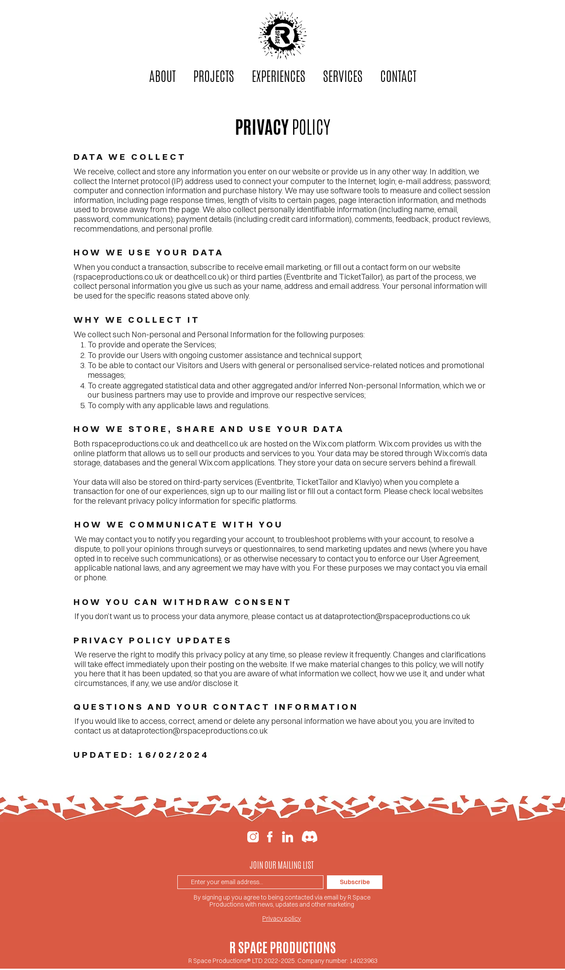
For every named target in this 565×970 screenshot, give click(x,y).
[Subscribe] (354, 882)
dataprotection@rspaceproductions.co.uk (396, 616)
